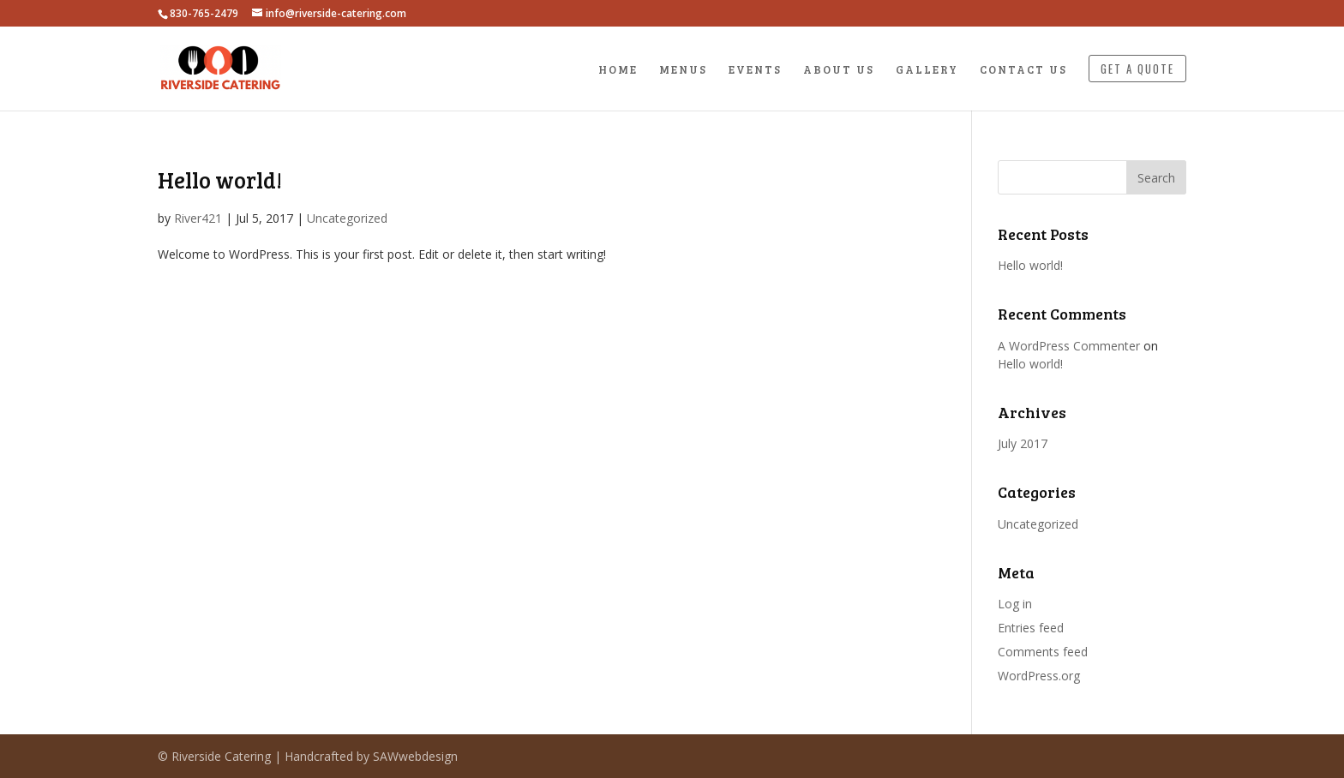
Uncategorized (347, 218)
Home (618, 70)
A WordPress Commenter (1069, 346)
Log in (1015, 603)
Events (755, 70)
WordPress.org (1039, 675)
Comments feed (1043, 651)
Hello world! (220, 179)
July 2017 (1022, 443)
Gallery (927, 70)
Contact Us (1023, 70)
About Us (838, 70)
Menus (683, 70)
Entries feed (1031, 627)
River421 (198, 218)
